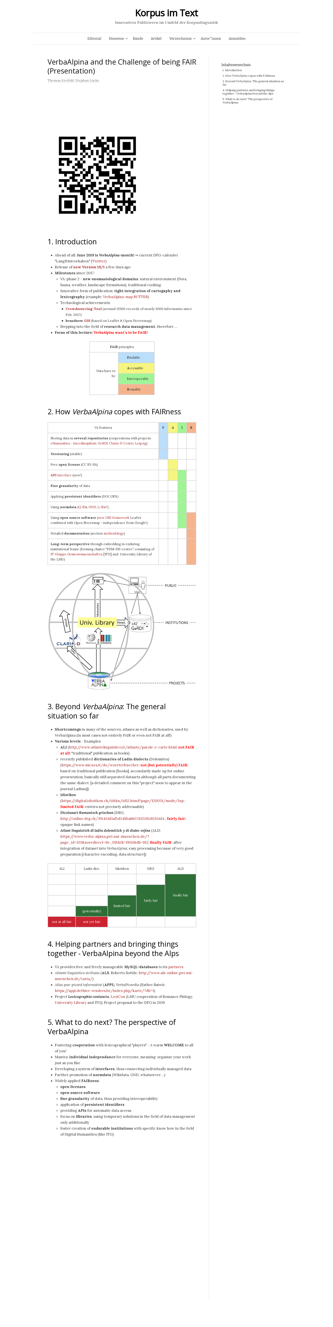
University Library (70, 1002)
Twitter (98, 261)
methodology (114, 533)
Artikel (156, 39)
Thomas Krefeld (61, 80)
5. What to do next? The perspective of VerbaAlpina (112, 1026)
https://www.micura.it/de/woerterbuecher (100, 765)
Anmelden (237, 39)
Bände (138, 39)
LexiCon (118, 996)
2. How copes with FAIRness (114, 411)
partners (175, 967)
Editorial (94, 39)
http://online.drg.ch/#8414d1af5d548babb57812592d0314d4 (112, 818)
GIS (87, 320)
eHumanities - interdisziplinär (73, 443)
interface (61, 475)
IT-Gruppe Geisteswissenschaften (77, 554)
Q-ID (82, 507)
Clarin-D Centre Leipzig (127, 443)
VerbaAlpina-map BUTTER (125, 296)
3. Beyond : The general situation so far (107, 711)
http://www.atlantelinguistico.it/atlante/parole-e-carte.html (122, 747)
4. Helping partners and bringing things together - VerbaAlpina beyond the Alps (113, 948)
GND (92, 507)
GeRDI (103, 443)
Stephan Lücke (87, 80)
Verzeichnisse (180, 39)
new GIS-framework (113, 518)
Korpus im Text (166, 13)
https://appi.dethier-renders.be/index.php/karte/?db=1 (104, 990)
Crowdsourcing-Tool (84, 309)
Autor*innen (211, 39)
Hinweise (116, 39)
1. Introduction (72, 241)
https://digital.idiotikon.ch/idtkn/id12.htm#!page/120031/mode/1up (123, 800)
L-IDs (101, 507)
